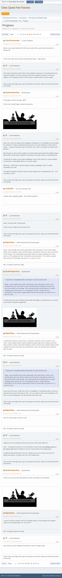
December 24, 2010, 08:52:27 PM (12, 413)
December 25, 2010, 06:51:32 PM (12, 516)
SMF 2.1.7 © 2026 (6, 575)
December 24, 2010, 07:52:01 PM (12, 365)
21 (40, 34)
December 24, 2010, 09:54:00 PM (12, 438)
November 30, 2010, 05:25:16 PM (12, 44)
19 (36, 34)
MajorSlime (9, 242)
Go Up (4, 563)
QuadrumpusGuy (12, 92)
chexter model (17, 196)
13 (21, 34)
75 (19, 21)
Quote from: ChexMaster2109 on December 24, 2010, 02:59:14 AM (26, 280)
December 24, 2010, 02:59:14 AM (12, 245)
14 (23, 34)
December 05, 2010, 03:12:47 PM (12, 95)
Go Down (5, 34)
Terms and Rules (50, 575)
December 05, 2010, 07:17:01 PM (12, 192)
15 (25, 34)
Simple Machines (15, 575)
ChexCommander (12, 40)
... (19, 34)
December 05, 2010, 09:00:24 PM (12, 218)
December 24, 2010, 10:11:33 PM (12, 473)
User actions (55, 34)
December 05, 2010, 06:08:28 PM (12, 138)
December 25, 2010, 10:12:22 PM (12, 541)
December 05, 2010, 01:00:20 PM (12, 69)
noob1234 (9, 189)
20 (38, 34)
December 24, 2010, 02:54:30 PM (12, 274)
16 (27, 34)
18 (33, 34)
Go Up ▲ (58, 575)
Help (44, 575)
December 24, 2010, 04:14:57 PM (12, 336)
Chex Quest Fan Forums (15, 7)
